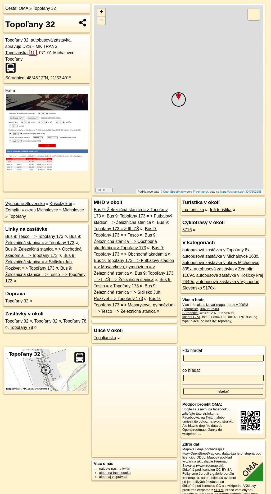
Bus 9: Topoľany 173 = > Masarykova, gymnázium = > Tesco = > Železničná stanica (134, 305)
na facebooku (218, 409)
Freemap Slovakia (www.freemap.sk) (205, 463)
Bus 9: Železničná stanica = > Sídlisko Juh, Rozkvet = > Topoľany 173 (40, 261)
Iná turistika (193, 209)
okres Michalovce (41, 210)
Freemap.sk (200, 191)
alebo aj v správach (113, 477)
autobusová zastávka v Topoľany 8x (215, 250)
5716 (187, 230)
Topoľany (17, 216)
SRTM (218, 490)
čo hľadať (191, 370)
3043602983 (209, 309)
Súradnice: (15, 78)
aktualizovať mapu (211, 305)
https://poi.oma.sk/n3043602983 (240, 191)
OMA (23, 8)
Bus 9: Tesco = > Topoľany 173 (34, 236)
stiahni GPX (191, 317)
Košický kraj (60, 203)
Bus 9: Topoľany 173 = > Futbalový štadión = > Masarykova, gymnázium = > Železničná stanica (134, 266)
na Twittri (207, 417)
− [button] (101, 21)
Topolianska (21, 53)
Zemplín (13, 210)
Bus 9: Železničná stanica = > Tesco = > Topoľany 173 (45, 274)
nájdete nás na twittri (114, 468)
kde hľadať (192, 350)
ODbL (200, 457)
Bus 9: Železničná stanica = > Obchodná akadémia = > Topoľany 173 (125, 241)
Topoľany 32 (44, 8)
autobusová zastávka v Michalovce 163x (220, 256)
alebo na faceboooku (114, 473)
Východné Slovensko (25, 203)
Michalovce (73, 210)
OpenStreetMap (173, 191)
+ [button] (101, 12)
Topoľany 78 (74, 321)
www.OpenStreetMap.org (201, 453)
